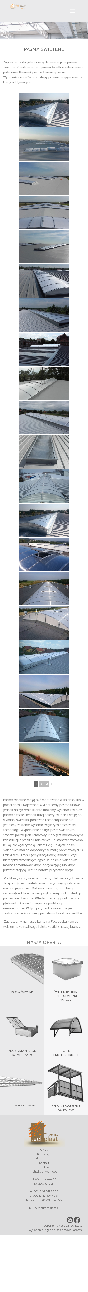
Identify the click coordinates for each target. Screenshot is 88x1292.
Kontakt (44, 1163)
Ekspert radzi (44, 1158)
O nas (44, 1149)
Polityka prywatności (44, 1171)
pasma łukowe (42, 71)
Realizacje (44, 1154)
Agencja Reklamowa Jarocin (63, 1230)
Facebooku (59, 921)
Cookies (44, 1167)
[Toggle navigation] (72, 11)
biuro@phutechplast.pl (44, 1208)
